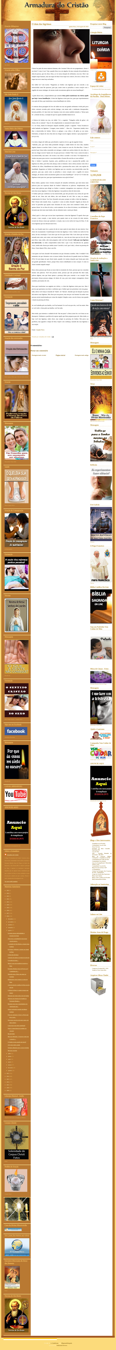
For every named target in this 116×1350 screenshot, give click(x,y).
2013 (8, 1079)
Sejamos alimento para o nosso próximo (18, 1047)
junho (9, 1056)
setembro (10, 927)
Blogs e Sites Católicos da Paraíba (101, 877)
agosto (10, 930)
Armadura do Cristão (12, 854)
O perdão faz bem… (13, 960)
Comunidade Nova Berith (99, 861)
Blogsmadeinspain (66, 1343)
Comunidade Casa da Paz (99, 866)
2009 (8, 1090)
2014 (8, 1076)
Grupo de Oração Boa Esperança (101, 874)
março (10, 1065)
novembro (11, 922)
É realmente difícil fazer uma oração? (101, 89)
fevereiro (10, 1067)
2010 (8, 1087)
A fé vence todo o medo (14, 1045)
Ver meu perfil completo (11, 881)
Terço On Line (96, 847)
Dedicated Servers (62, 1345)
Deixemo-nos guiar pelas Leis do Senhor (18, 995)
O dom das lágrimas (13, 954)
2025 (8, 890)
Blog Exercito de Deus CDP (99, 867)
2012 (8, 1082)
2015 (8, 1073)
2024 (8, 893)
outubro (10, 924)
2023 (8, 896)
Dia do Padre (11, 1033)
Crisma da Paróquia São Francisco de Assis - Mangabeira (102, 871)
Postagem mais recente (39, 355)
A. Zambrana (54, 1343)
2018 (8, 910)
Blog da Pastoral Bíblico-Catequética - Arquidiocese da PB (102, 857)
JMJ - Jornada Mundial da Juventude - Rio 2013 (102, 854)
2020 (8, 904)
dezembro (11, 919)
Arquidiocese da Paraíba (98, 843)
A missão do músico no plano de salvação (18, 957)
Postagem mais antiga (81, 355)
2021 (8, 902)
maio (9, 1059)
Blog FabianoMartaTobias (99, 879)
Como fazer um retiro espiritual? (16, 1025)
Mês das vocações (12, 1050)
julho (9, 1053)
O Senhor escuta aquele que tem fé (17, 1042)
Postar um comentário (39, 351)
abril (9, 1062)
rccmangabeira (96, 869)
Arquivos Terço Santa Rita (99, 970)
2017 (8, 913)
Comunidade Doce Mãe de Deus (100, 859)
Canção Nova (40, 330)
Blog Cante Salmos (97, 875)
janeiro (10, 1070)
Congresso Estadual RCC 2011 (100, 968)
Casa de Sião (95, 851)
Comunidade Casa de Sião (99, 845)
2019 (8, 907)
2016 (8, 916)
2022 (8, 899)
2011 (8, 1084)
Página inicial (60, 355)
